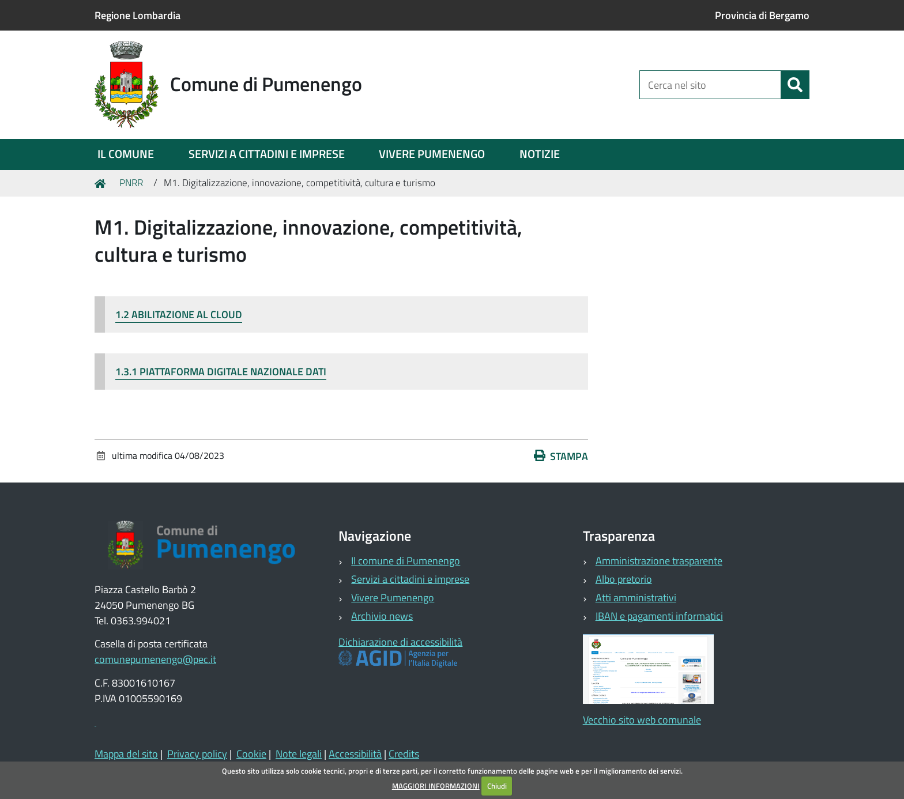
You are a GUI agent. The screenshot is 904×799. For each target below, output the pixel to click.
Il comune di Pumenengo (405, 560)
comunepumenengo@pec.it (155, 659)
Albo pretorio (624, 579)
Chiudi (497, 786)
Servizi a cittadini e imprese (410, 579)
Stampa (561, 456)
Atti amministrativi (636, 597)
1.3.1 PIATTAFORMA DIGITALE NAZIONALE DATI (220, 371)
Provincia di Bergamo (762, 15)
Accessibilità (355, 754)
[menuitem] (125, 154)
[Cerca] (795, 84)
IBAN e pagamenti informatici (659, 616)
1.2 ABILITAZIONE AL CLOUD (178, 314)
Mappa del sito (126, 754)
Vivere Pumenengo (392, 597)
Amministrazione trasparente (659, 560)
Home (102, 183)
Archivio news (382, 616)
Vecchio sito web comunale (642, 720)
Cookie (251, 754)
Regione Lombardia (137, 15)
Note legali (299, 754)
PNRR (131, 182)
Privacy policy (197, 754)
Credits (404, 754)
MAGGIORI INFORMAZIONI (436, 786)
